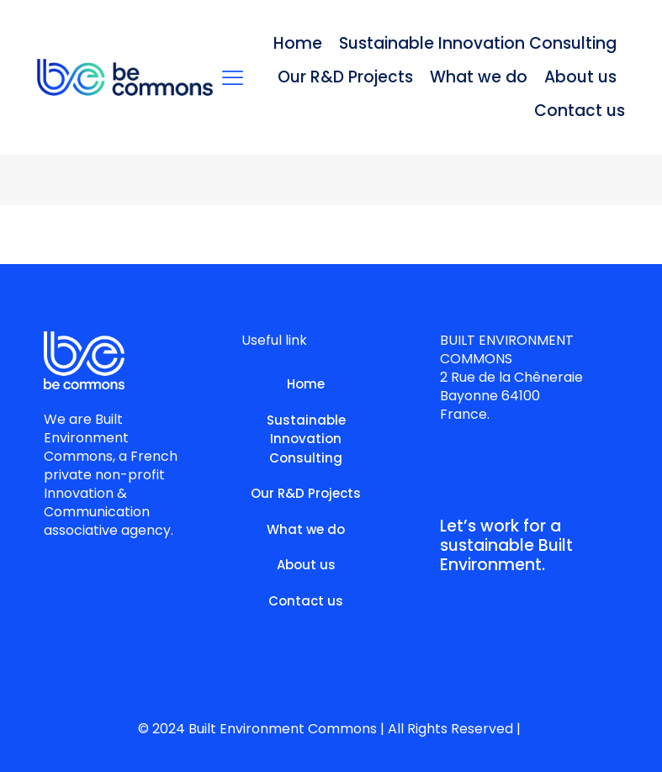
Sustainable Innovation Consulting (306, 439)
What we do (306, 529)
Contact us (305, 601)
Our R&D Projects (306, 493)
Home (306, 384)
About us (306, 565)
